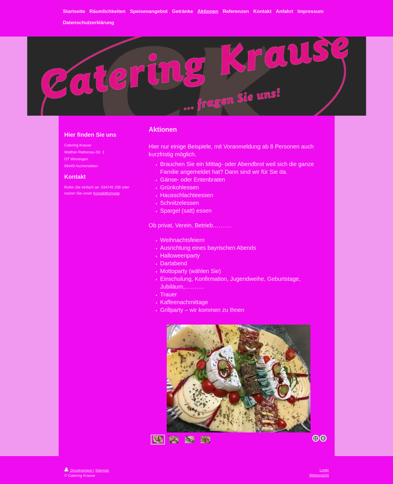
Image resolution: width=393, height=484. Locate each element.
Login (324, 470)
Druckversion (78, 470)
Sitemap (102, 470)
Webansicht (319, 475)
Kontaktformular (106, 193)
